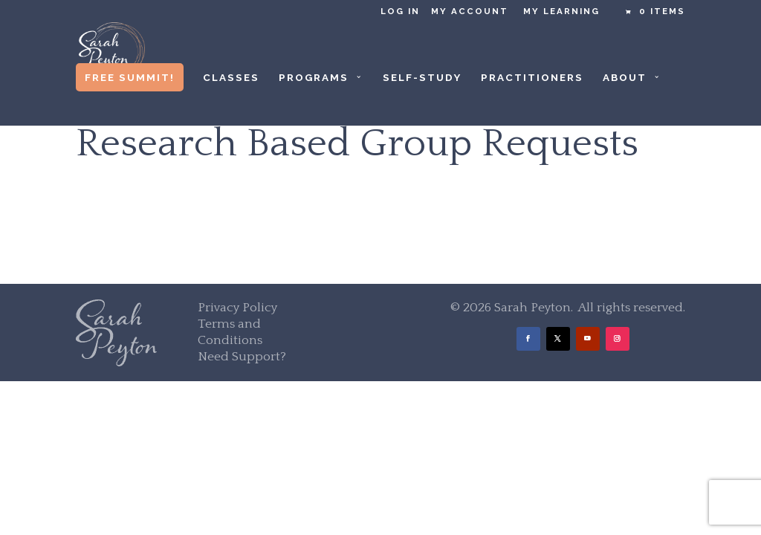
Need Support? (242, 356)
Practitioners (532, 77)
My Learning (561, 11)
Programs (314, 77)
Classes (231, 77)
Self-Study (422, 77)
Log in (400, 11)
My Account (469, 11)
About (625, 77)
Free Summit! (130, 77)
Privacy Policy (237, 307)
